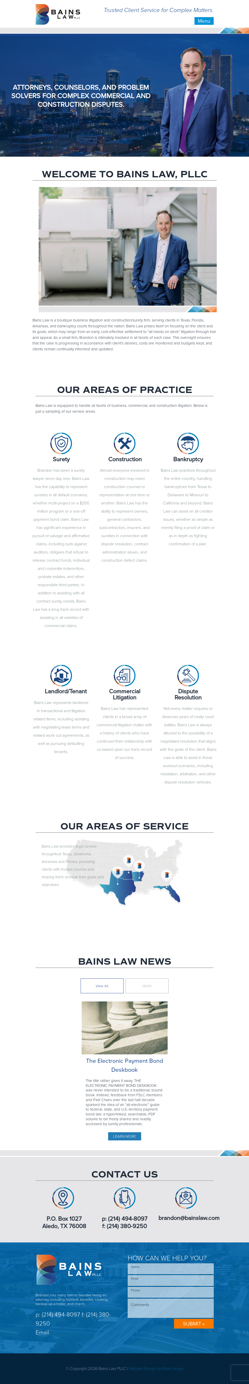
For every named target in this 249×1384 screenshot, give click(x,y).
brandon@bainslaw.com (189, 1218)
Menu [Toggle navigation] (204, 21)
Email (42, 1332)
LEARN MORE (124, 1136)
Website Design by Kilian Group (156, 1368)
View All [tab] (102, 985)
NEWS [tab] (147, 985)
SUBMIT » (194, 1324)
